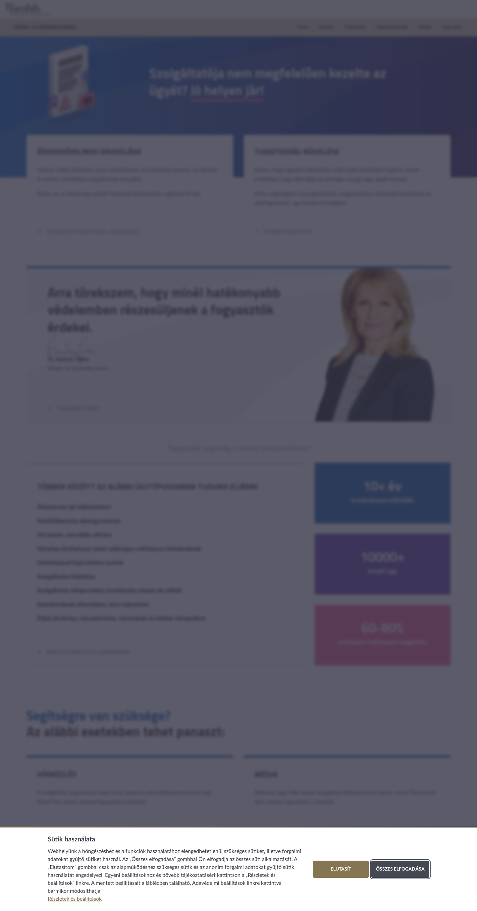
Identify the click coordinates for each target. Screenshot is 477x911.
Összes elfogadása (400, 869)
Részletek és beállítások (75, 899)
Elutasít (341, 869)
